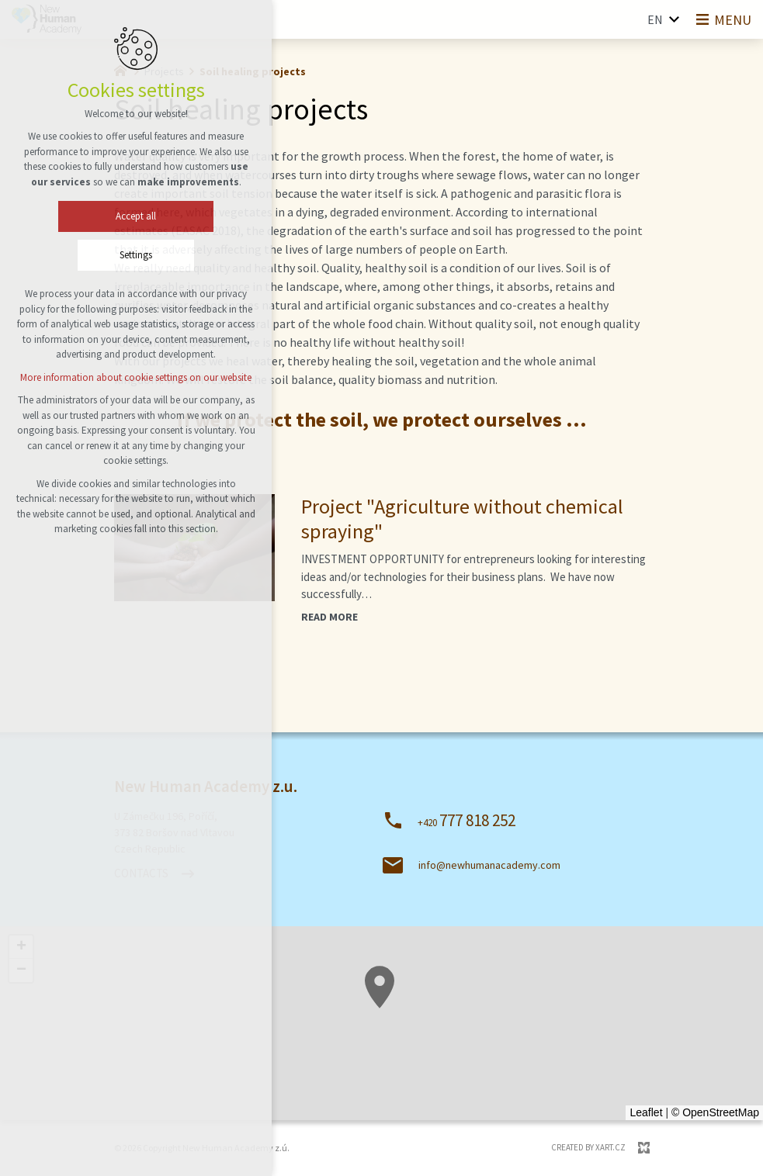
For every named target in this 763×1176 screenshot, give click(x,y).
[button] (360, 1047)
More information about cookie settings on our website (129, 377)
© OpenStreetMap (715, 1112)
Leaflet (645, 1112)
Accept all (129, 216)
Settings (129, 254)
